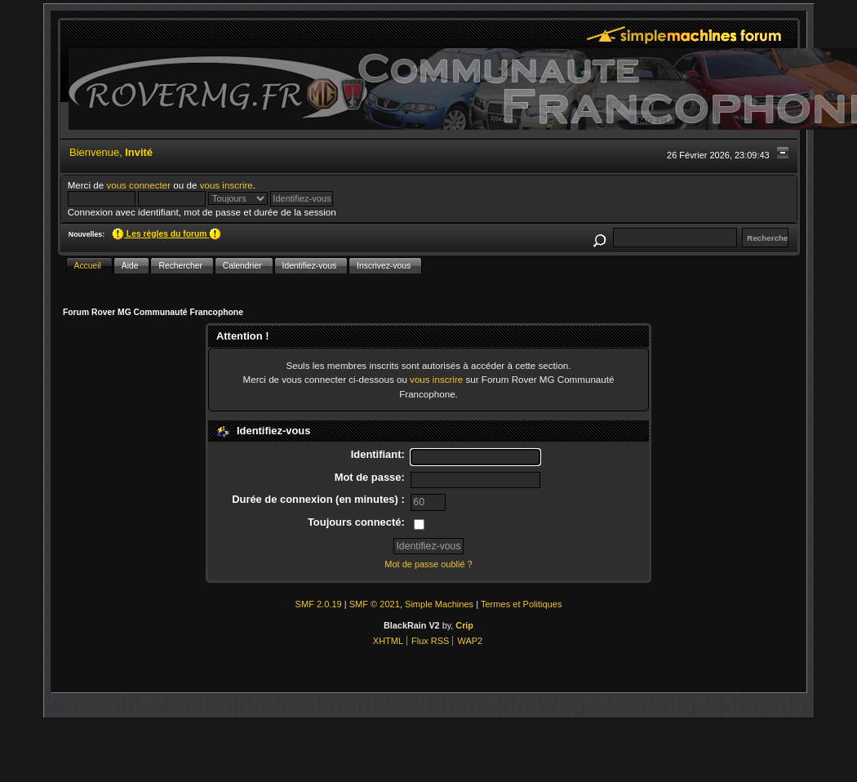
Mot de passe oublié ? (428, 564)
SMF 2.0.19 (318, 604)
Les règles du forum (166, 233)
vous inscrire (226, 185)
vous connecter (138, 185)
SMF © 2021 (374, 604)
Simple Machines (439, 604)
